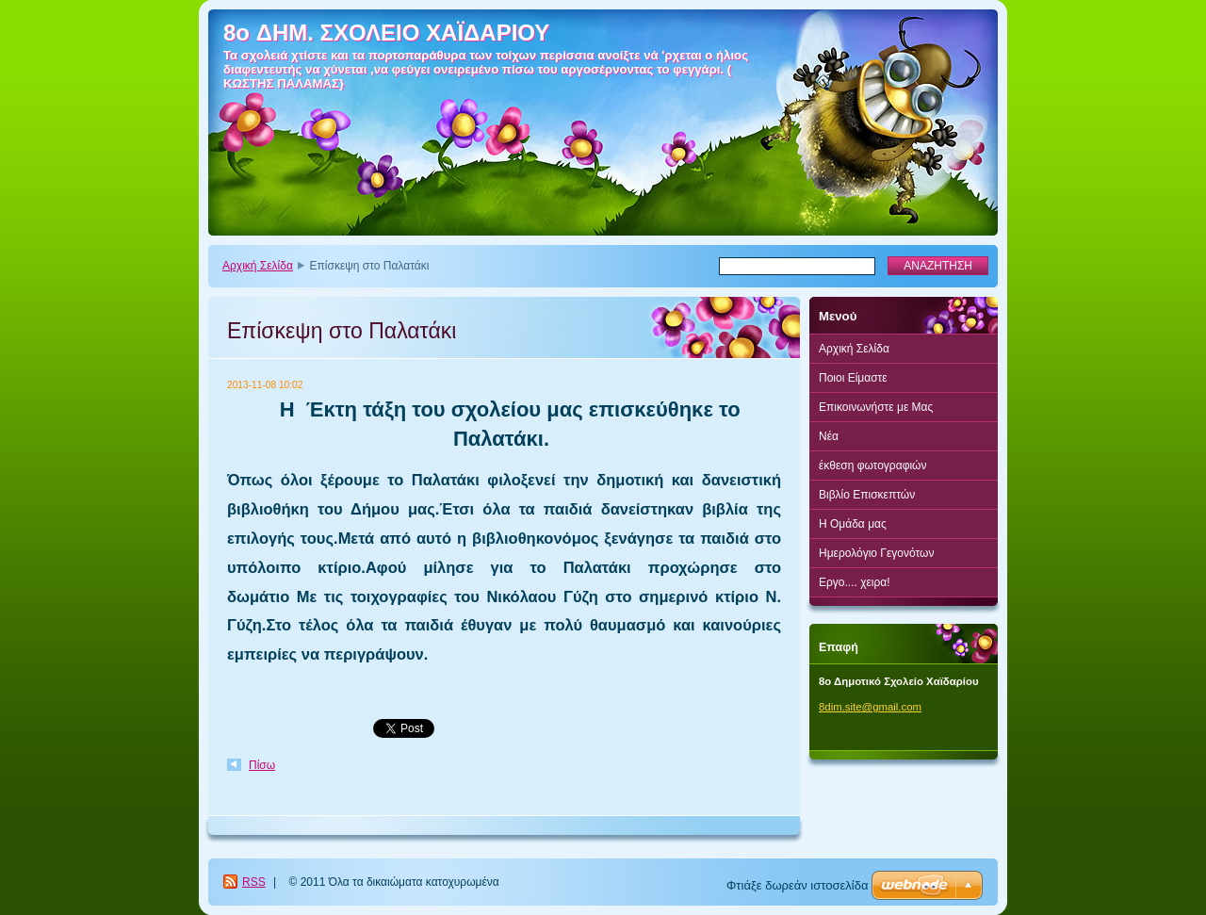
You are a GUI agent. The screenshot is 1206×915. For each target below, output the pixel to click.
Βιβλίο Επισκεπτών (867, 494)
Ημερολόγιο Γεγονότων (876, 553)
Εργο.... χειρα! (854, 582)
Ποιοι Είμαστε (853, 377)
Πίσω (262, 765)
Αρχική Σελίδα (257, 265)
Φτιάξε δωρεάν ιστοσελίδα (797, 885)
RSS (254, 882)
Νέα (829, 436)
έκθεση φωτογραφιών (872, 465)
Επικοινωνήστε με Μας (876, 407)
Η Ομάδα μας (853, 524)
